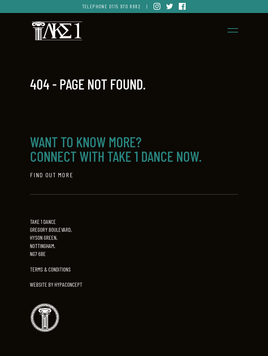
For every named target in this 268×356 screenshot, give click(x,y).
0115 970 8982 (125, 6)
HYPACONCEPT (68, 284)
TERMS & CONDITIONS (50, 269)
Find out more (51, 175)
